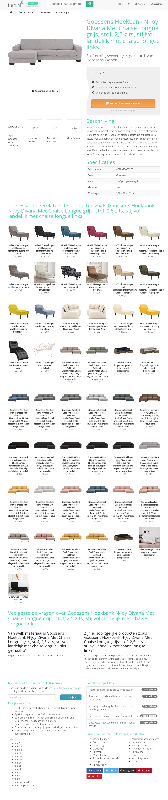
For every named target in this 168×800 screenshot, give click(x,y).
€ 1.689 (44, 460)
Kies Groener (21, 720)
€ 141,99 (151, 245)
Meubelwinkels (100, 755)
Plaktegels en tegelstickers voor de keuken (123, 689)
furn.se (18, 762)
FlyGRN (18, 714)
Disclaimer (98, 748)
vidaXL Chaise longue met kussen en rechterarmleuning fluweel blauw (117, 664)
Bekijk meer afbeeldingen (45, 91)
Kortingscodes (139, 745)
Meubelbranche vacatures (145, 738)
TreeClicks (20, 707)
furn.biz (18, 775)
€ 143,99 (125, 284)
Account (140, 3)
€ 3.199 (71, 366)
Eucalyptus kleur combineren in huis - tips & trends (123, 724)
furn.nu (18, 756)
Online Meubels (101, 738)
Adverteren (137, 755)
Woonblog (98, 745)
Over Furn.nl (99, 742)
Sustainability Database (27, 730)
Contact (136, 761)
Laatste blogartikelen (102, 683)
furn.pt (18, 772)
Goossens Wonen (102, 59)
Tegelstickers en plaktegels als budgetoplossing (123, 716)
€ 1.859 (149, 412)
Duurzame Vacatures (25, 724)
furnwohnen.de (22, 782)
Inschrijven (70, 697)
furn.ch (18, 766)
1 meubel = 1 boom (142, 748)
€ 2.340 (149, 362)
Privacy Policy (99, 764)
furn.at (18, 753)
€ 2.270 (123, 362)
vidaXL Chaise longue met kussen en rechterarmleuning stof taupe (118, 657)
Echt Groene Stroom (25, 717)
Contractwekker (23, 727)
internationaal (45, 724)
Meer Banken (74, 138)
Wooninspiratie (140, 758)
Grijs (54, 128)
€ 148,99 (71, 245)
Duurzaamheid (139, 742)
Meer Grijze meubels (53, 140)
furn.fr (18, 743)
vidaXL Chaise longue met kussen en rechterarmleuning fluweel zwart (116, 660)
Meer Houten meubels (34, 140)
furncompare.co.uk (24, 785)
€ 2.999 (97, 366)
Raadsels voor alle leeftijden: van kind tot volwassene (123, 698)
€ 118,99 (18, 323)
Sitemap (97, 751)
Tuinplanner (138, 751)
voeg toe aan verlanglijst (123, 110)
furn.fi (17, 778)
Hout (35, 128)
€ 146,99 (44, 245)
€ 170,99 (123, 245)
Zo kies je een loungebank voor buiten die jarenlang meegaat (123, 708)
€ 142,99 (151, 284)
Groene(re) (33, 3)
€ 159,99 (97, 245)
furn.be (18, 746)
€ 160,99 (18, 245)
